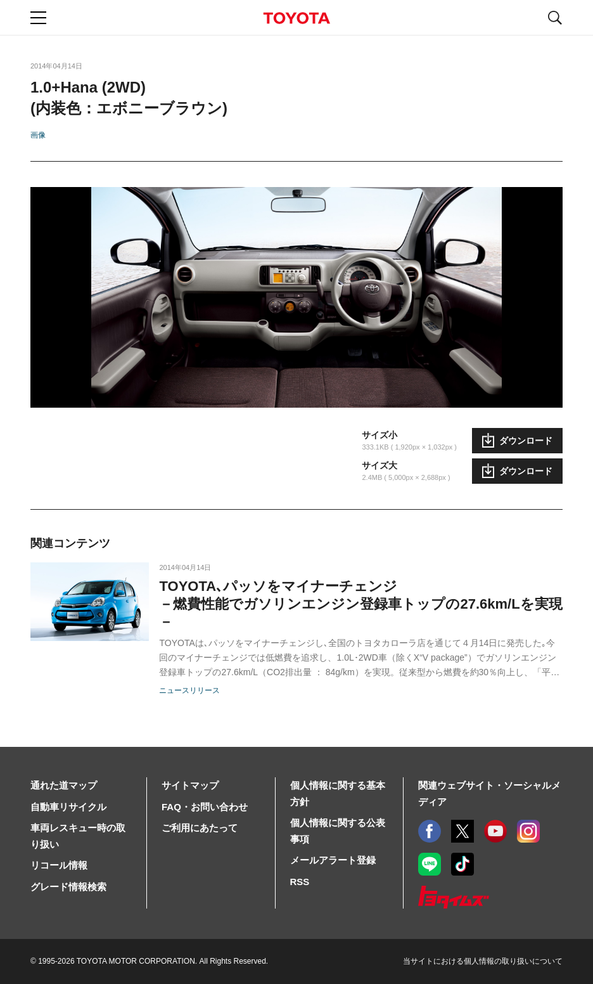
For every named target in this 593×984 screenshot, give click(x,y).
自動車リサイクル (68, 806)
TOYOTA (296, 18)
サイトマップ (190, 785)
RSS (300, 881)
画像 (38, 135)
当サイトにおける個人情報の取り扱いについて (483, 961)
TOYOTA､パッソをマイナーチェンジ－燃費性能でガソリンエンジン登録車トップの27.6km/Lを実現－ (360, 604)
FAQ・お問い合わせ (205, 806)
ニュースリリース (189, 690)
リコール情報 (58, 865)
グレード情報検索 (68, 886)
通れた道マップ (63, 785)
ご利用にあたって (200, 827)
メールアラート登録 (333, 860)
